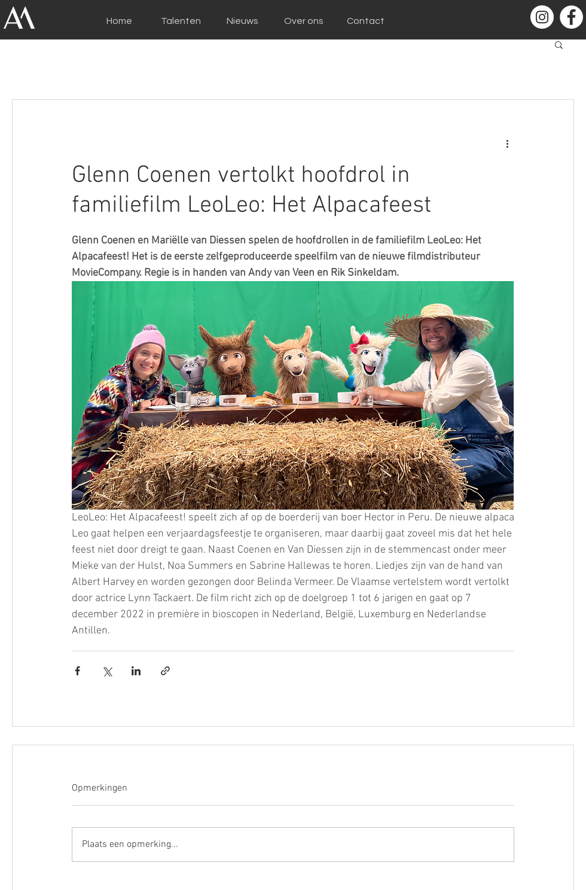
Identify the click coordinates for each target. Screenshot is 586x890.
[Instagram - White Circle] (542, 17)
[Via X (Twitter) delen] (106, 670)
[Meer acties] (507, 143)
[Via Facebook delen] (77, 670)
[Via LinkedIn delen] (136, 670)
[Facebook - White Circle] (571, 17)
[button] (558, 44)
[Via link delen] (165, 670)
